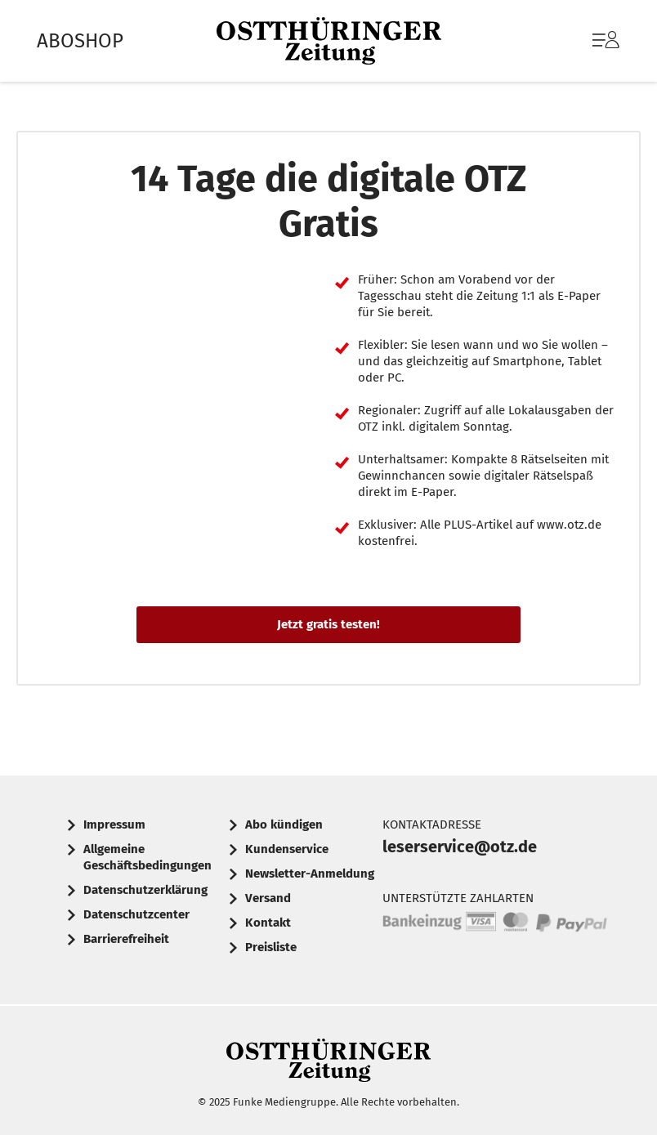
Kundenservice (286, 849)
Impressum (114, 824)
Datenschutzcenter (136, 914)
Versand (268, 898)
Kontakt (268, 922)
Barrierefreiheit (126, 939)
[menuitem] (589, 40)
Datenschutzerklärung (145, 890)
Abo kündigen (284, 824)
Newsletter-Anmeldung (309, 873)
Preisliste (271, 947)
